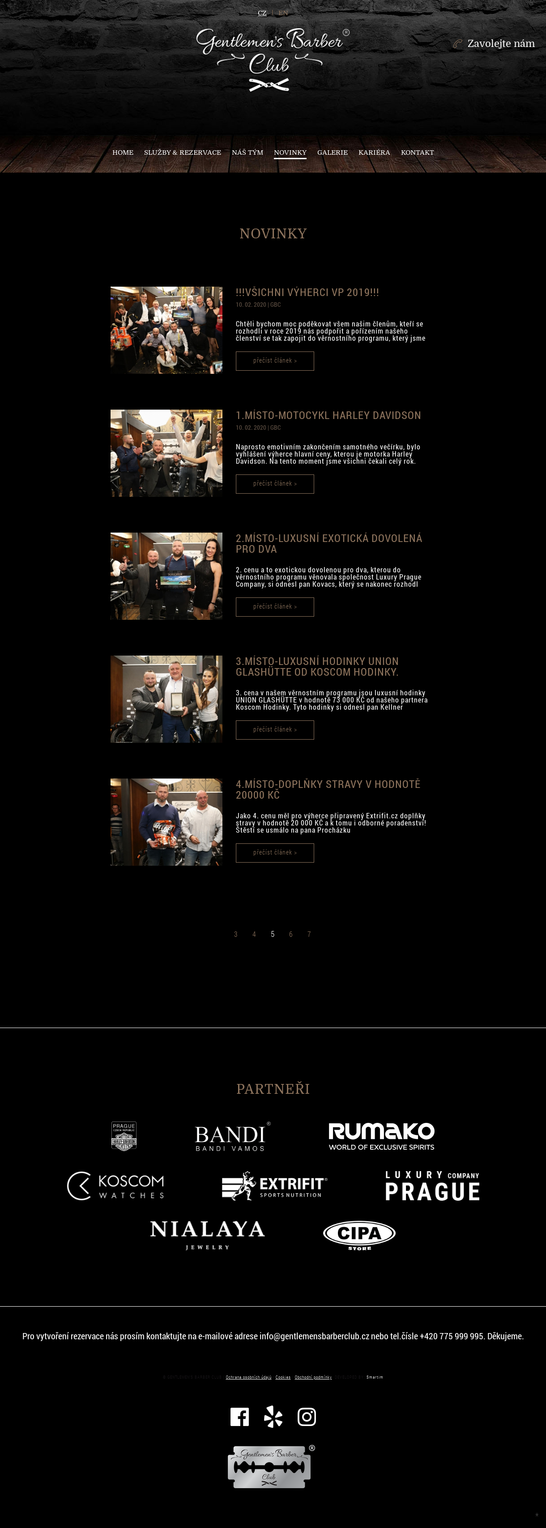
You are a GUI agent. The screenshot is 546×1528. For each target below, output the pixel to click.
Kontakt (417, 152)
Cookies (283, 1377)
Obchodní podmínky (313, 1377)
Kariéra (374, 152)
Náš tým (247, 152)
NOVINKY (290, 152)
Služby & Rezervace (182, 152)
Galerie (332, 152)
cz (262, 13)
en (283, 13)
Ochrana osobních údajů (249, 1377)
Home (122, 152)
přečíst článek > (275, 360)
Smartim (375, 1377)
